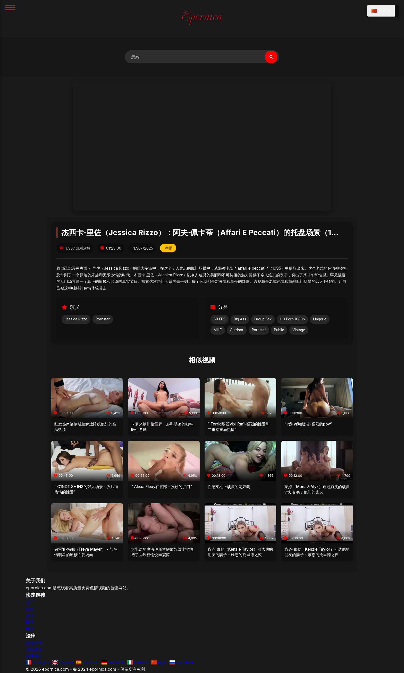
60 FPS (219, 319)
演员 (30, 615)
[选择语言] (380, 11)
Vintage (298, 330)
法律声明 (34, 643)
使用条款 (34, 656)
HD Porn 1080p (292, 319)
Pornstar (103, 319)
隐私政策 (34, 649)
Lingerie (319, 319)
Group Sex (263, 319)
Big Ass (240, 319)
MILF (218, 330)
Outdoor (236, 330)
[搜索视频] (271, 57)
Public (279, 330)
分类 (30, 608)
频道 (30, 622)
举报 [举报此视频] (169, 248)
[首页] (202, 18)
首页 (30, 602)
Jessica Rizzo (76, 319)
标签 (30, 628)
